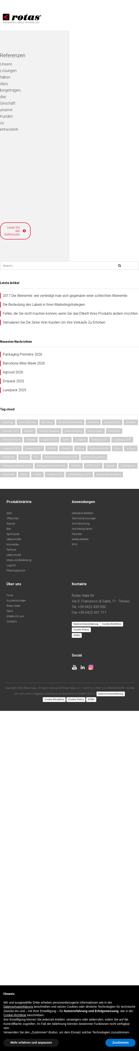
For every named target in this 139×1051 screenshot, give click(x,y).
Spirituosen (13, 859)
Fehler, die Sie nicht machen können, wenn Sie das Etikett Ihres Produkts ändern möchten (70, 639)
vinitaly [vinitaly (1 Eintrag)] (37, 800)
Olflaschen (13, 844)
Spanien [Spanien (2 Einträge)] (110, 791)
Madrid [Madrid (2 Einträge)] (51, 774)
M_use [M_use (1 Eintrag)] (24, 782)
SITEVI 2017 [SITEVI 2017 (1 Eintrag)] (93, 791)
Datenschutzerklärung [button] (18, 1006)
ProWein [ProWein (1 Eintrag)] (75, 791)
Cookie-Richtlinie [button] (14, 1015)
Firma (10, 921)
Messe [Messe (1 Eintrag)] (80, 774)
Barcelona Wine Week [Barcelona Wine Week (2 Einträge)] (70, 748)
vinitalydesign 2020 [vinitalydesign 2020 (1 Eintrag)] (79, 800)
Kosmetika (13, 870)
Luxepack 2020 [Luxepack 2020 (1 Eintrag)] (11, 774)
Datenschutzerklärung (86, 949)
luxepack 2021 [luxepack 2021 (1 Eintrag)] (33, 774)
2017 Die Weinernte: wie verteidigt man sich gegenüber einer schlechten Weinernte (65, 621)
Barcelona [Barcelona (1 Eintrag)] (47, 748)
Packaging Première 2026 (22, 680)
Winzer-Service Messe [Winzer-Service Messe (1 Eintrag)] (108, 800)
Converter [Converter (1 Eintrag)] (93, 748)
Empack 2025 (13, 707)
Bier (9, 854)
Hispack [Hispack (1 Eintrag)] (31, 765)
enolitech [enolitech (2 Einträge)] (131, 748)
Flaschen (77, 859)
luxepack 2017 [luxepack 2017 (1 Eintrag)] (99, 765)
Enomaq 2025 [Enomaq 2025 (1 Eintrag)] (10, 756)
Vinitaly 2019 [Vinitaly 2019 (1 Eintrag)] (54, 800)
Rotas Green (13, 931)
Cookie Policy (81, 955)
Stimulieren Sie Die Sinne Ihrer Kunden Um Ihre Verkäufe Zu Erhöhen (54, 648)
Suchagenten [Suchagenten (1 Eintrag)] (128, 791)
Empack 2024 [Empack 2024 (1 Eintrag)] (112, 748)
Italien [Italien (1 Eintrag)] (66, 765)
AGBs (77, 961)
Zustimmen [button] (120, 1042)
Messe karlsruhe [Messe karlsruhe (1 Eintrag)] (99, 774)
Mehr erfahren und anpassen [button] (31, 1042)
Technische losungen (84, 844)
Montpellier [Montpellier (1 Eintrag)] (8, 782)
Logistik (11, 891)
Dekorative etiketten (82, 838)
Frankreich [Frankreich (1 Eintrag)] (114, 756)
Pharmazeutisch (16, 896)
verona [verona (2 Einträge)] (24, 800)
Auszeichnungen (16, 926)
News (10, 936)
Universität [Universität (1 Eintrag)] (8, 800)
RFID (74, 870)
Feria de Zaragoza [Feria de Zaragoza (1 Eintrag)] (49, 756)
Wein (9, 838)
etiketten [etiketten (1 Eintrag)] (28, 756)
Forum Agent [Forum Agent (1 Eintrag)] (95, 756)
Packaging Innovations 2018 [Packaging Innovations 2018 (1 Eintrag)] (60, 782)
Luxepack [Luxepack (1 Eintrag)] (80, 765)
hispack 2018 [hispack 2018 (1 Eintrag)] (49, 765)
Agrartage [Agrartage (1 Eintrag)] (7, 748)
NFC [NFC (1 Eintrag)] (36, 782)
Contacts (12, 947)
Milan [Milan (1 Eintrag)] (117, 774)
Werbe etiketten (80, 865)
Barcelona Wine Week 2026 (24, 689)
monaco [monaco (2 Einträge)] (130, 774)
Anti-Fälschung (81, 849)
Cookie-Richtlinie (111, 949)
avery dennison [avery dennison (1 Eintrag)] (27, 748)
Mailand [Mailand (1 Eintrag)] (66, 774)
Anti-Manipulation (82, 854)
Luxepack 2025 (14, 716)
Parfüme (11, 875)
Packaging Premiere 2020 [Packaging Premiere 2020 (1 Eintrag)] (51, 791)
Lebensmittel (14, 865)
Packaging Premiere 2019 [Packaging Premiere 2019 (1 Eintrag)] (16, 791)
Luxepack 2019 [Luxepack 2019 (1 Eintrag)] (122, 765)
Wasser (11, 849)
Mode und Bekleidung (19, 885)
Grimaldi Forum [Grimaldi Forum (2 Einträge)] (11, 765)
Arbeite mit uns (15, 942)
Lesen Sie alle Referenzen (68, 560)
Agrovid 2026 (13, 698)
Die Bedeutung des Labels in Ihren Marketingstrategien (44, 630)
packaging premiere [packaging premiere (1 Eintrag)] (94, 782)
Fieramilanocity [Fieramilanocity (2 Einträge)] (73, 756)
